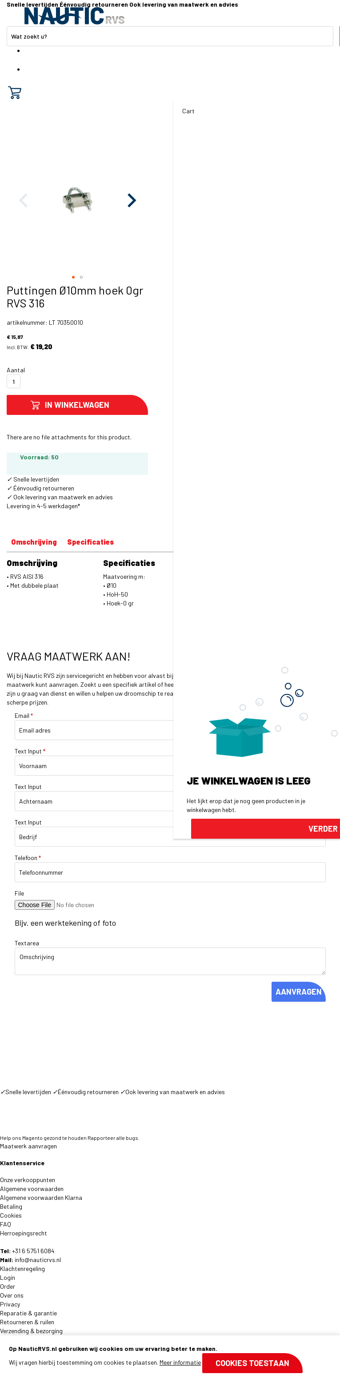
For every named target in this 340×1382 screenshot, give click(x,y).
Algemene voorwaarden (32, 1188)
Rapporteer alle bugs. (114, 1138)
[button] (130, 200)
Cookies (11, 1215)
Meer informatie (180, 1362)
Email (24, 715)
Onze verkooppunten (27, 1179)
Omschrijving (34, 542)
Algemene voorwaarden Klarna (41, 1197)
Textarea (27, 943)
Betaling (11, 1206)
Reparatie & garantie (28, 1313)
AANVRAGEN (299, 991)
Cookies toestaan (252, 1363)
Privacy (10, 1304)
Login (7, 1277)
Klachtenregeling (22, 1268)
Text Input (30, 751)
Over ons (12, 1295)
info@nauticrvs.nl (38, 1259)
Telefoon (28, 857)
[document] (170, 1358)
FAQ (5, 1224)
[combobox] (170, 36)
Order (7, 1286)
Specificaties (90, 542)
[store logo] (74, 15)
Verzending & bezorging (31, 1330)
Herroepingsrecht (23, 1233)
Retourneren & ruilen (27, 1322)
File (19, 893)
